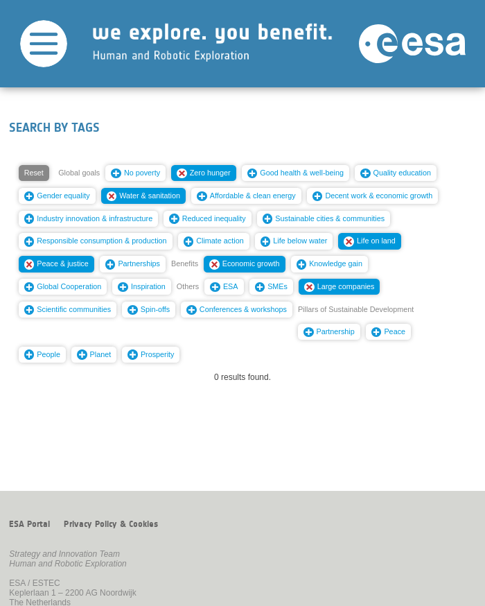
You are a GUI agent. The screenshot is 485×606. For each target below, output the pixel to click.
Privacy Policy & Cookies (111, 524)
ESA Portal (29, 524)
